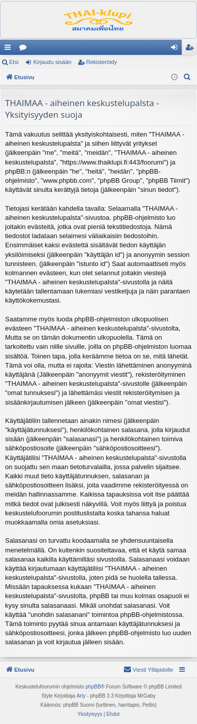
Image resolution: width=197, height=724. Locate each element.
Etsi (13, 62)
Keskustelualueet (24, 49)
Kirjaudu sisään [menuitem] (176, 49)
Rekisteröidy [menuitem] (191, 49)
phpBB (93, 686)
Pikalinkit (9, 49)
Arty (81, 696)
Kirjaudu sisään (52, 62)
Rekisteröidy (101, 62)
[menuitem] (187, 77)
